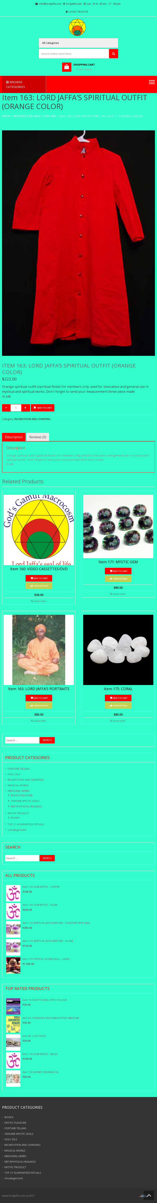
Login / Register (78, 11)
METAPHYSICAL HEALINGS (26, 806)
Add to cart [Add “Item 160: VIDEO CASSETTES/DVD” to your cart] (40, 578)
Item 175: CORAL (118, 689)
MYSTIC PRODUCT (18, 813)
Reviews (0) (37, 437)
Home (6, 116)
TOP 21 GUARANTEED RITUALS (26, 824)
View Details (41, 586)
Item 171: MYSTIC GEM (118, 562)
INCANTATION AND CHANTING (34, 116)
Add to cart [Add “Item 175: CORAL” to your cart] (120, 698)
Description (14, 437)
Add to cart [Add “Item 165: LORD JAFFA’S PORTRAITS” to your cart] (40, 698)
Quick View (40, 601)
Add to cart (44, 407)
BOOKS (15, 817)
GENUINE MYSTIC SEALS (25, 801)
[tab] (14, 437)
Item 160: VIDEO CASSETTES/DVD (39, 569)
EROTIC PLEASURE (22, 795)
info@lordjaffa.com (50, 4)
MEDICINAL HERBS (19, 791)
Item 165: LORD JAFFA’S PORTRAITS (38, 689)
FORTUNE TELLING (19, 769)
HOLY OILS (14, 774)
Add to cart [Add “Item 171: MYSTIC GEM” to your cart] (120, 571)
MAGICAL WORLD (18, 785)
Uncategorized (17, 830)
